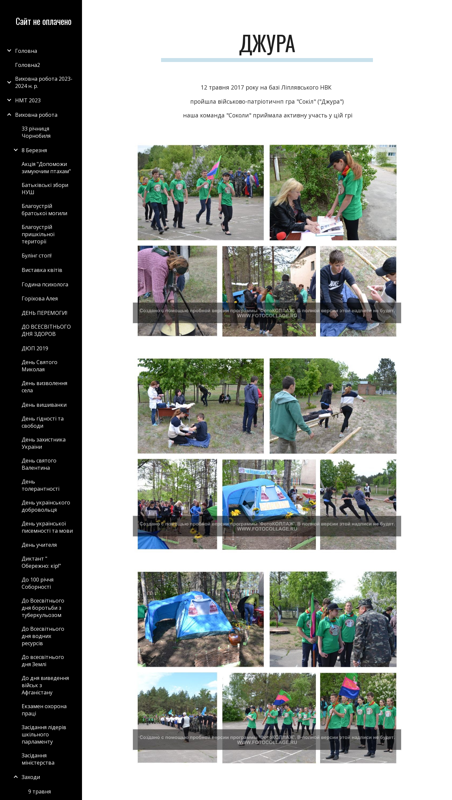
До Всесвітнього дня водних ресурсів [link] (43, 636)
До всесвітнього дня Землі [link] (43, 660)
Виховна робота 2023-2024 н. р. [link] (43, 82)
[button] (444, 9)
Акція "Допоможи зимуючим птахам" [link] (46, 167)
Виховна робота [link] (36, 114)
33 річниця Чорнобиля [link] (36, 132)
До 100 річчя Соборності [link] (37, 583)
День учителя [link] (39, 544)
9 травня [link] (39, 791)
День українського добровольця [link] (46, 506)
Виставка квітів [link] (42, 270)
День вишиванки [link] (44, 404)
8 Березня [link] (34, 150)
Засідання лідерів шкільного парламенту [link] (44, 734)
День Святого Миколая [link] (39, 366)
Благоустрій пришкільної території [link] (38, 234)
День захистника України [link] (44, 443)
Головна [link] (26, 50)
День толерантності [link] (40, 485)
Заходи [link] (31, 777)
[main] (267, 46)
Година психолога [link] (45, 284)
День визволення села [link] (44, 386)
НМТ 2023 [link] (28, 100)
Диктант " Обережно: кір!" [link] (41, 562)
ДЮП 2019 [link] (35, 348)
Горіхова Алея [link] (40, 298)
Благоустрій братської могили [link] (44, 209)
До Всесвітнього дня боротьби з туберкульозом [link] (43, 608)
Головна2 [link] (27, 65)
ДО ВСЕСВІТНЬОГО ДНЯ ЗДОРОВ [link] (46, 330)
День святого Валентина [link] (39, 464)
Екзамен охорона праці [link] (44, 710)
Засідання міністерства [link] (38, 759)
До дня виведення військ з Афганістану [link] (45, 685)
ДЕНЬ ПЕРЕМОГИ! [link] (44, 313)
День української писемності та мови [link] (47, 527)
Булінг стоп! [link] (36, 255)
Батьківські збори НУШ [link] (45, 188)
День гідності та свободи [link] (43, 422)
